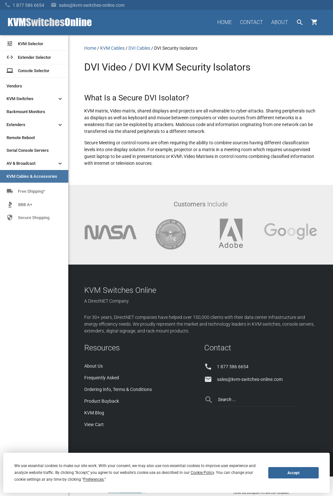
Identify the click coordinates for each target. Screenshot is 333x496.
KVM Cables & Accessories (32, 176)
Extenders (35, 125)
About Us (93, 366)
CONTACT (251, 22)
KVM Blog (94, 412)
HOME (224, 22)
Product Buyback (101, 401)
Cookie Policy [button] (202, 472)
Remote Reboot (21, 137)
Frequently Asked (101, 377)
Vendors (14, 86)
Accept (293, 473)
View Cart (94, 424)
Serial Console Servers (28, 150)
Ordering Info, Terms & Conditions (118, 389)
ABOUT (279, 22)
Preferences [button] (93, 479)
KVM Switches (35, 99)
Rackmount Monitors (26, 111)
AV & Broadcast (35, 163)
